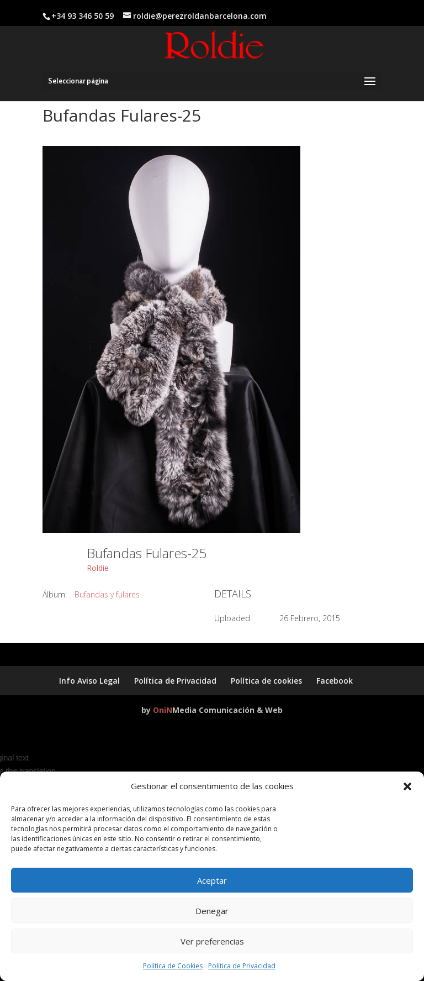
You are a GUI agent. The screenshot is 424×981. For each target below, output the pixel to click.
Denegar (212, 910)
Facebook (334, 680)
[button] (407, 786)
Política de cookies (266, 680)
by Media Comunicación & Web (212, 710)
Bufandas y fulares (107, 594)
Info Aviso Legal (89, 680)
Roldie (98, 568)
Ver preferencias (212, 941)
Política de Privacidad (241, 965)
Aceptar (212, 880)
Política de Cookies (173, 965)
